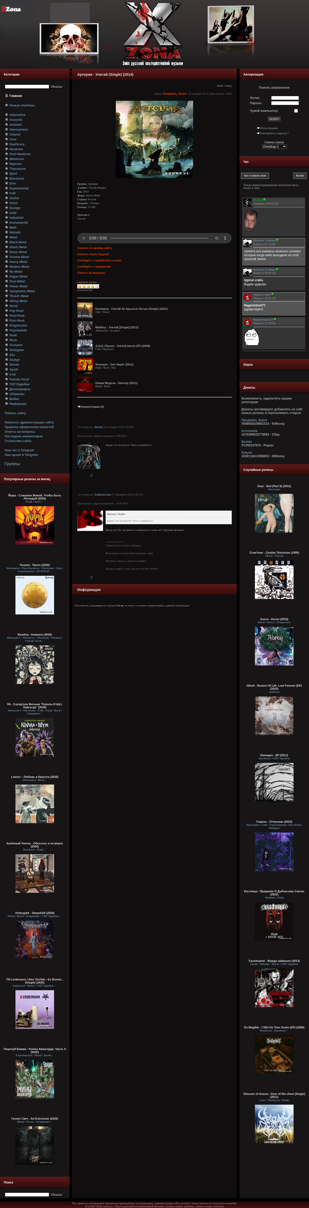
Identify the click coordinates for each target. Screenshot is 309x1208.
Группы (12, 464)
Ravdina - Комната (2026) (35, 634)
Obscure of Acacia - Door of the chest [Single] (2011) (274, 1095)
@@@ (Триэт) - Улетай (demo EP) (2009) (122, 345)
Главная (16, 96)
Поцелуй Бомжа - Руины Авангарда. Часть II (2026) (35, 1050)
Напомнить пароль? (274, 133)
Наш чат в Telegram (19, 450)
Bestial (247, 442)
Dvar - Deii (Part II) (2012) (274, 486)
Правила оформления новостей (29, 427)
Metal (220, 86)
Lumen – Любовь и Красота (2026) (34, 776)
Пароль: (256, 103)
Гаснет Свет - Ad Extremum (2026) (34, 1118)
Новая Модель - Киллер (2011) (116, 383)
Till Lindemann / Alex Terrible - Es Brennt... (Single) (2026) (35, 981)
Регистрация (269, 128)
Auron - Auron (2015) (274, 619)
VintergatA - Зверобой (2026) (35, 912)
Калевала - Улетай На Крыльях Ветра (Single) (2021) (131, 308)
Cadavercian (103, 494)
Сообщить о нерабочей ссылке (99, 260)
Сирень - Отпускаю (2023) (274, 821)
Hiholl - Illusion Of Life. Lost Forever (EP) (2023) (274, 687)
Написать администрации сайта (29, 422)
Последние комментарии (24, 436)
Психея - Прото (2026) (35, 564)
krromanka (249, 431)
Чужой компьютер (264, 111)
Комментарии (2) (90, 406)
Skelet (99, 427)
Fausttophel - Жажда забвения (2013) (274, 960)
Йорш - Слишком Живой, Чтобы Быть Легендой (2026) (34, 497)
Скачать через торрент (93, 254)
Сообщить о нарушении (94, 266)
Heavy (228, 86)
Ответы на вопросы (20, 432)
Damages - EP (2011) (274, 755)
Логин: (255, 98)
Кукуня (247, 452)
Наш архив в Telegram (21, 455)
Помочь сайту (15, 413)
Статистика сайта (18, 441)
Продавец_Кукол (174, 93)
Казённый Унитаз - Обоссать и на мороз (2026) (35, 845)
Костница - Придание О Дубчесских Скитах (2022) (274, 893)
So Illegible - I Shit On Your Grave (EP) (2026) (274, 1027)
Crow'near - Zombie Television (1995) (274, 552)
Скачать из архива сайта (94, 247)
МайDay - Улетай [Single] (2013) (117, 327)
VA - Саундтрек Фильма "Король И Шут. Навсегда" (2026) (35, 706)
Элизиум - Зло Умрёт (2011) (114, 364)
